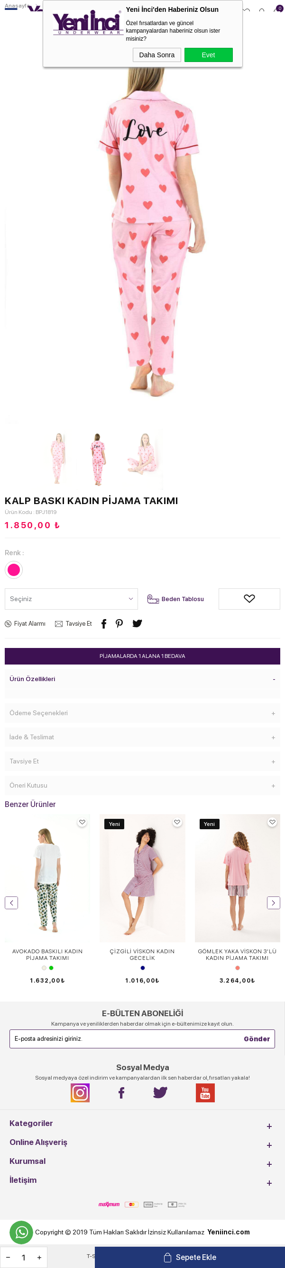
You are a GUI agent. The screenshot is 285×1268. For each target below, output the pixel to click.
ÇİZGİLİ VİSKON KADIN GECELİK (142, 954)
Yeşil (51, 968)
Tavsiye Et (78, 623)
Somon (237, 968)
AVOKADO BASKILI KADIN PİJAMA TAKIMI (47, 954)
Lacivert (142, 968)
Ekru (44, 968)
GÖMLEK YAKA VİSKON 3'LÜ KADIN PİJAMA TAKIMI (237, 954)
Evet (208, 55)
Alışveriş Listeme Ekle (226, 599)
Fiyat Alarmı (30, 623)
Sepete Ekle (196, 1257)
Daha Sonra (157, 55)
